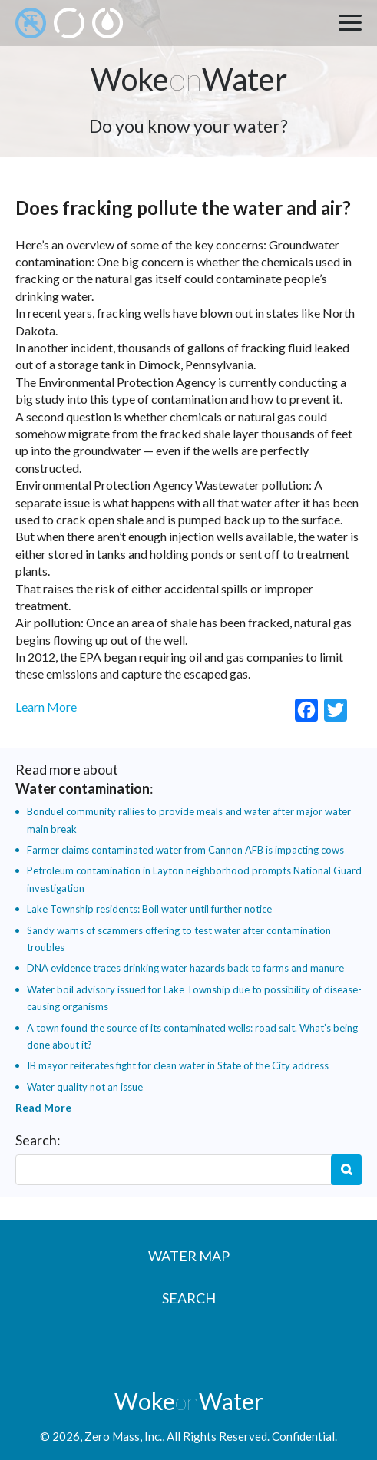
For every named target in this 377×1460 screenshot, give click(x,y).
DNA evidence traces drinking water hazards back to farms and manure (185, 968)
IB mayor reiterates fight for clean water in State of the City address (178, 1065)
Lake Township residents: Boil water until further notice (149, 909)
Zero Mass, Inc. (123, 1436)
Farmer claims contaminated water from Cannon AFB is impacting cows (185, 850)
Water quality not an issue (85, 1087)
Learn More (46, 706)
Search (346, 1169)
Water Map (189, 1255)
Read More (43, 1107)
